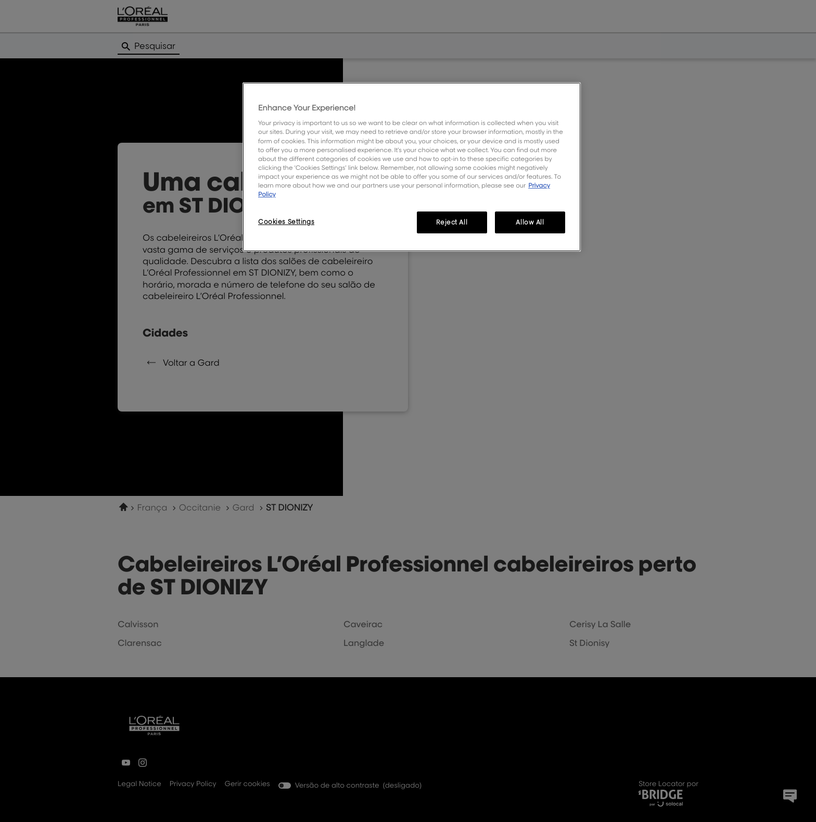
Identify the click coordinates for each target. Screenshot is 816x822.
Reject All (451, 222)
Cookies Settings (286, 222)
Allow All (530, 222)
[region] (412, 167)
